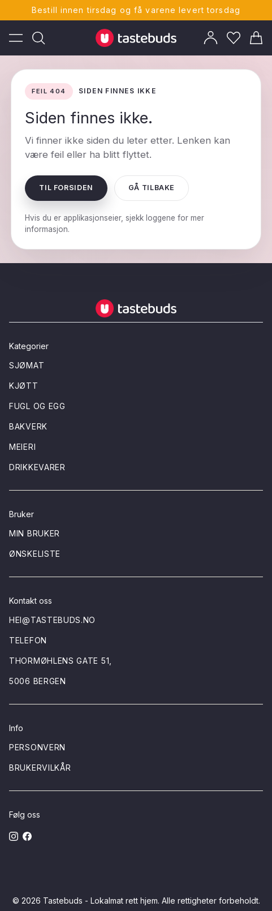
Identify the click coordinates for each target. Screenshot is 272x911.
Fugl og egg (37, 406)
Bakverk (28, 426)
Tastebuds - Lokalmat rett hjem (100, 900)
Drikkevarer (37, 467)
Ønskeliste (35, 553)
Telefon (28, 640)
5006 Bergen (37, 681)
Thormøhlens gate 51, (60, 660)
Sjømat (26, 365)
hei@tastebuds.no (52, 620)
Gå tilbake (151, 187)
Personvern (37, 747)
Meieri (22, 447)
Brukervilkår (40, 767)
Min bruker (34, 533)
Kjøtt (23, 385)
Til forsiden (66, 187)
